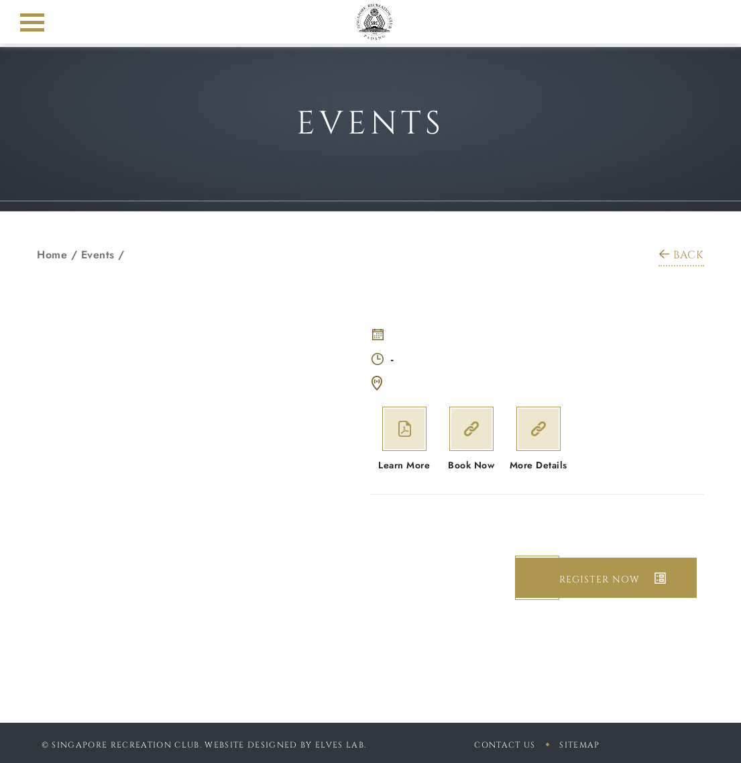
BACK (681, 255)
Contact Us (504, 745)
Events (98, 254)
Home (52, 254)
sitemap (579, 745)
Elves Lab (339, 745)
